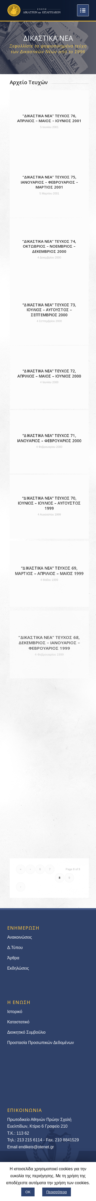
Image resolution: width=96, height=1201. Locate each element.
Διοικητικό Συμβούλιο (26, 1032)
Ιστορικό (14, 1011)
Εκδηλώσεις (18, 968)
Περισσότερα (56, 1192)
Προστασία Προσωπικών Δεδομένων (40, 1042)
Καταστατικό (18, 1022)
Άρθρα (13, 958)
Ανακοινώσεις (19, 937)
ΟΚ (27, 1192)
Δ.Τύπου (15, 947)
